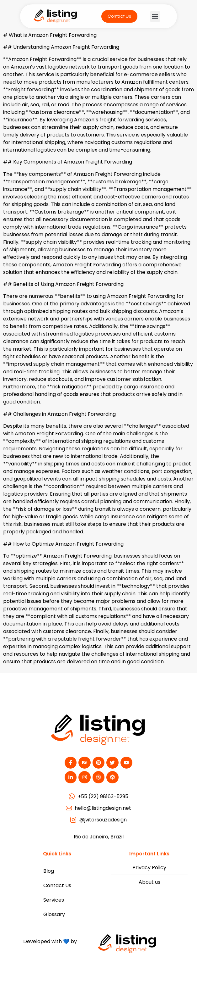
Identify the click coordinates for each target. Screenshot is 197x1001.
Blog (48, 871)
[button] (155, 16)
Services (53, 900)
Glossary (54, 914)
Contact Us (57, 885)
